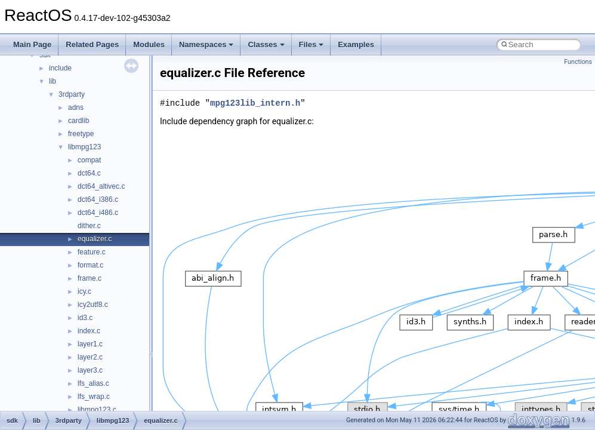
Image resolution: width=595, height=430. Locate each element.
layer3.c (90, 370)
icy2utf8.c (93, 304)
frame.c (89, 278)
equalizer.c (95, 239)
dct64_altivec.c (101, 186)
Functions (578, 62)
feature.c (92, 252)
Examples (356, 44)
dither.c (89, 226)
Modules (149, 44)
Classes (266, 44)
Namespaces (206, 44)
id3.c (85, 318)
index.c (89, 331)
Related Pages (92, 44)
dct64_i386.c (98, 199)
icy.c (84, 291)
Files (311, 44)
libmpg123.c (97, 410)
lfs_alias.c (93, 383)
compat (89, 160)
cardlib (78, 120)
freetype (81, 134)
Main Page (32, 44)
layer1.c (90, 344)
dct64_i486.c (98, 212)
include (60, 68)
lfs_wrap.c (94, 396)
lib (52, 81)
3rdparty (71, 94)
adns (76, 107)
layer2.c (90, 357)
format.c (90, 265)
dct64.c (89, 173)
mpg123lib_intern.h (255, 103)
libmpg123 (84, 147)
